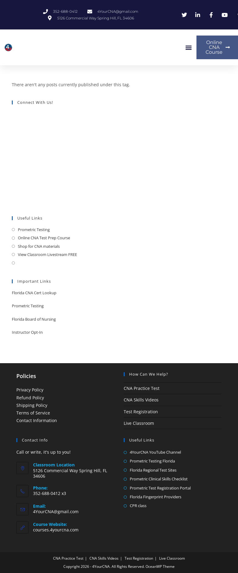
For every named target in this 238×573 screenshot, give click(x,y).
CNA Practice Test (141, 388)
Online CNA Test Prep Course (44, 237)
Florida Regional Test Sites (153, 470)
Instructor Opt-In (27, 332)
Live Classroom (139, 423)
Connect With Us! (35, 102)
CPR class (138, 505)
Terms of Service (33, 413)
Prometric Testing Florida (152, 461)
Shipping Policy (31, 405)
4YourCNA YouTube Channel (155, 452)
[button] (188, 48)
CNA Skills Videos (141, 400)
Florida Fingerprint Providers (155, 497)
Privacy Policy (29, 390)
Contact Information (36, 420)
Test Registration (141, 411)
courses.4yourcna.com (56, 530)
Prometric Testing (34, 229)
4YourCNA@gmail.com (56, 511)
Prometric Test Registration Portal (160, 488)
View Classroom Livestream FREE (47, 254)
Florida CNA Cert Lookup (34, 292)
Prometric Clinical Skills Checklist (159, 479)
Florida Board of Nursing (34, 319)
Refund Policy (30, 398)
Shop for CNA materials (39, 246)
